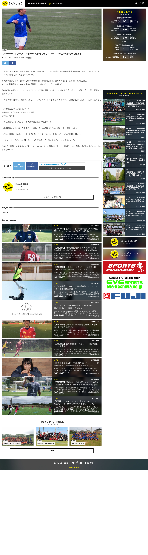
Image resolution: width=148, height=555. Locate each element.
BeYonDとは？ (57, 3)
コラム (49, 3)
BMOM (5, 212)
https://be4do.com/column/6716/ (53, 164)
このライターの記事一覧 (51, 197)
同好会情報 (42, 3)
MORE (51, 535)
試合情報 (34, 3)
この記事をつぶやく (19, 165)
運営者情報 (89, 548)
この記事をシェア (32, 165)
